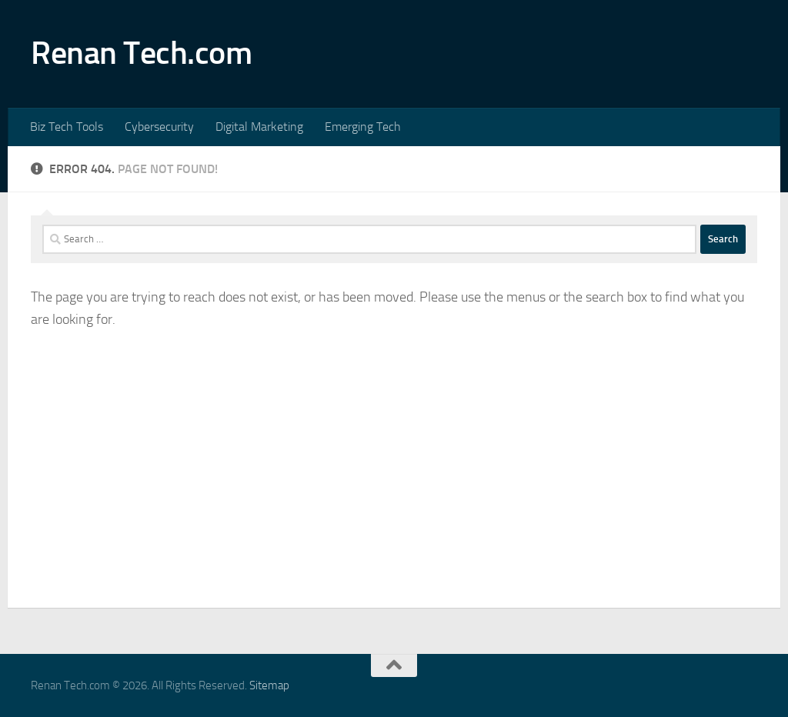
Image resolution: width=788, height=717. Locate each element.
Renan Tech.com (141, 53)
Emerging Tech (363, 126)
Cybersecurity (159, 126)
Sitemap (269, 685)
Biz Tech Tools (66, 126)
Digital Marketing (259, 126)
